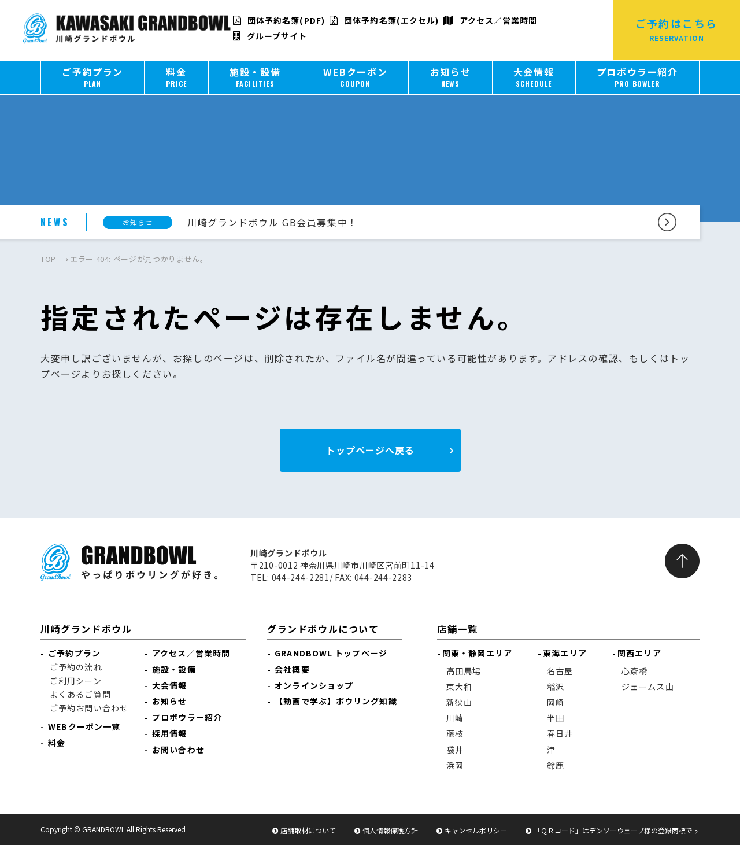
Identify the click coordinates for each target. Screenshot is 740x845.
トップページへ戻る (370, 450)
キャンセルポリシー (476, 830)
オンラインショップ (314, 685)
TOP (48, 258)
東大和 (459, 686)
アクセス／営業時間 (490, 20)
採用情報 (169, 733)
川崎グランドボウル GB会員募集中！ (272, 222)
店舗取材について (308, 830)
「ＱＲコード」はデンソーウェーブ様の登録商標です (617, 830)
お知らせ (169, 701)
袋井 (455, 749)
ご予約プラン (74, 653)
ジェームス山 (647, 686)
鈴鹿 (555, 765)
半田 (555, 718)
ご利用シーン (76, 681)
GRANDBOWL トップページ (331, 653)
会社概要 (292, 669)
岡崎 (555, 702)
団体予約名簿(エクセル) (384, 20)
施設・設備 (174, 669)
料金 (56, 742)
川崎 (455, 718)
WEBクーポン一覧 (84, 726)
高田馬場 (463, 671)
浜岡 (455, 765)
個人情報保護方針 (390, 830)
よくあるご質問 (80, 694)
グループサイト (270, 36)
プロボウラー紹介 (187, 717)
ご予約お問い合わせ (89, 708)
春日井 (560, 733)
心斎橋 (634, 671)
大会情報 (169, 685)
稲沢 (555, 686)
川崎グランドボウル (86, 629)
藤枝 (455, 733)
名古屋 (560, 671)
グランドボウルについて (323, 629)
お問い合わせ (178, 749)
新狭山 (459, 702)
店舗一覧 (457, 629)
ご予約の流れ (76, 667)
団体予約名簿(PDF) (279, 20)
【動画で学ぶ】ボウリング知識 (336, 701)
